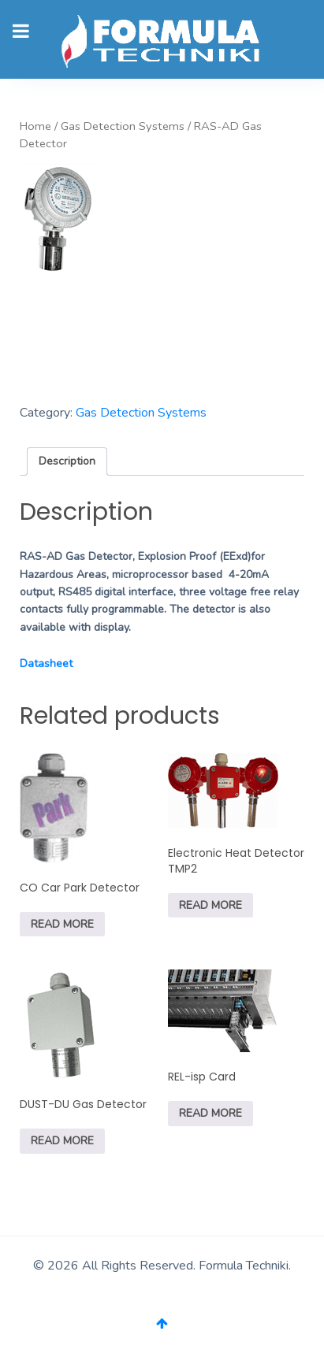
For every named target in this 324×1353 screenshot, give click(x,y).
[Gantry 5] (162, 39)
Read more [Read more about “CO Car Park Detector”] (62, 924)
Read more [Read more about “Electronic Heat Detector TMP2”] (210, 905)
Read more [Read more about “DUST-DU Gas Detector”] (62, 1140)
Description (67, 461)
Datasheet (46, 663)
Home (35, 126)
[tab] (67, 461)
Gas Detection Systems (122, 126)
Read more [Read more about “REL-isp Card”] (210, 1113)
